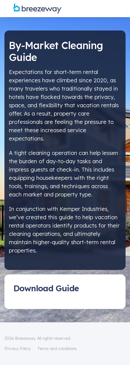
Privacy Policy (17, 348)
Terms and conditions (57, 348)
